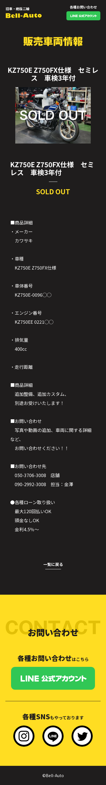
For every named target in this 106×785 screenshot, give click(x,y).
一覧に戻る (53, 564)
